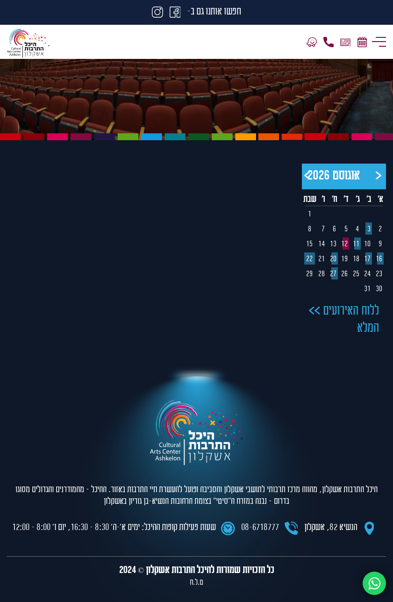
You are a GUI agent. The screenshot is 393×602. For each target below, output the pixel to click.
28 (322, 274)
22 (309, 259)
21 (322, 259)
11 (356, 244)
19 (345, 259)
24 (368, 274)
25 (356, 274)
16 (379, 259)
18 (356, 259)
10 (368, 244)
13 (333, 244)
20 (333, 259)
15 (309, 244)
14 (322, 244)
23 (379, 274)
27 (333, 274)
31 (368, 289)
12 (345, 244)
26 (345, 274)
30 (379, 289)
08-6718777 (260, 528)
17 (368, 259)
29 (309, 274)
